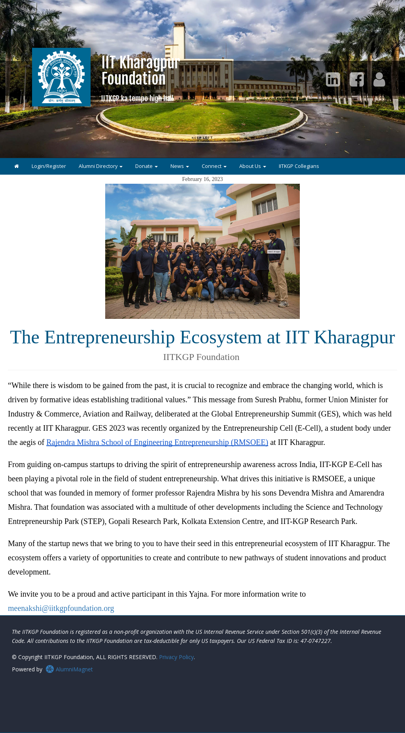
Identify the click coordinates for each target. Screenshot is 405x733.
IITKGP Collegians (299, 166)
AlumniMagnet (69, 669)
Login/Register (49, 166)
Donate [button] (146, 166)
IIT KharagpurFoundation (140, 78)
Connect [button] (214, 166)
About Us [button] (252, 166)
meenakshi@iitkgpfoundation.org (61, 608)
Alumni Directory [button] (101, 166)
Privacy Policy (176, 657)
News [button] (179, 166)
